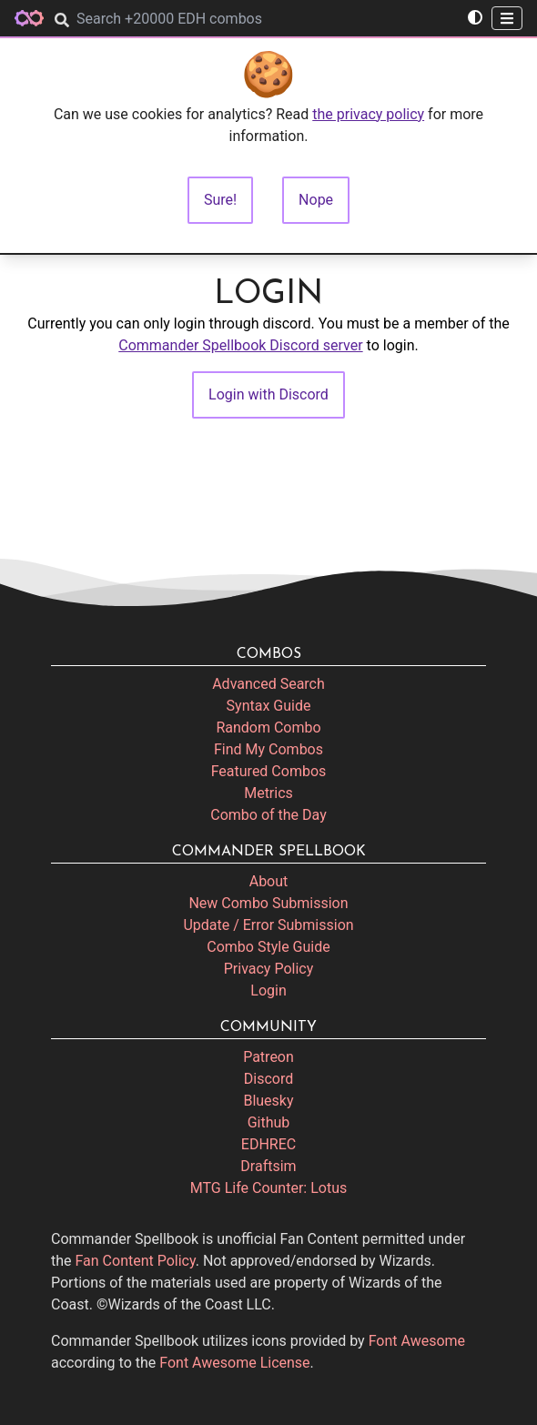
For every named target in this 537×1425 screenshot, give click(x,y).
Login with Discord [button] (268, 394)
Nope (316, 199)
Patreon (268, 1057)
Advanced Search (268, 683)
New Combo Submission (268, 903)
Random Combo (268, 727)
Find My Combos (268, 749)
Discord (268, 1078)
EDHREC (268, 1144)
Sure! (220, 199)
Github (269, 1122)
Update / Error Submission (268, 925)
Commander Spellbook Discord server (240, 345)
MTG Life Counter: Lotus (269, 1188)
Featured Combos (269, 771)
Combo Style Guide (268, 946)
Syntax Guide (269, 705)
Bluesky (268, 1100)
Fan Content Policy (136, 1260)
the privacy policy (368, 114)
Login (268, 990)
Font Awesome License (234, 1362)
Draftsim (268, 1166)
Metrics (268, 793)
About (269, 881)
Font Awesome (417, 1340)
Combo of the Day (268, 815)
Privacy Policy (269, 968)
